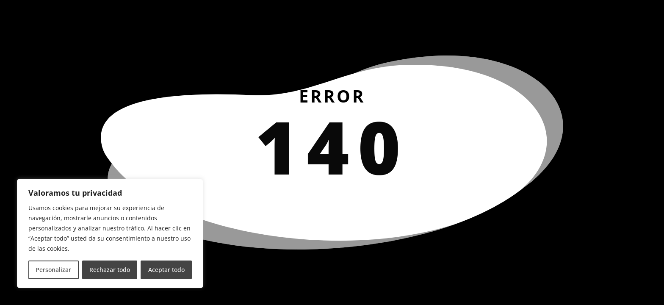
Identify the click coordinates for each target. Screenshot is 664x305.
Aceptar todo (166, 270)
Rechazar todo (109, 270)
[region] (110, 233)
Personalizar (53, 270)
